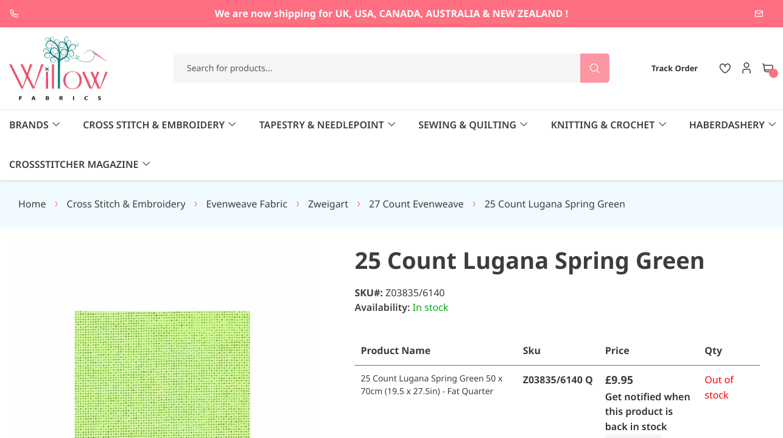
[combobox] (391, 68)
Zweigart (328, 164)
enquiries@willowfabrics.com (707, 13)
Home (32, 164)
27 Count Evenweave (416, 164)
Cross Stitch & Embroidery (126, 164)
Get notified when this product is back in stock (648, 372)
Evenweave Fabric (246, 164)
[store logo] (59, 68)
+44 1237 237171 (63, 13)
